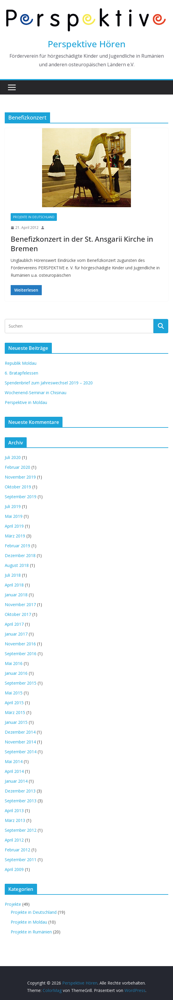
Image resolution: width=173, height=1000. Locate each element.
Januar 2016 (16, 673)
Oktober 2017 (18, 614)
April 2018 (14, 585)
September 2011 (20, 859)
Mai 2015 (14, 693)
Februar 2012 (17, 850)
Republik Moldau (20, 363)
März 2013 (15, 820)
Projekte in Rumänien (31, 932)
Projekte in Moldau (29, 922)
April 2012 (14, 840)
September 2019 (20, 496)
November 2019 (20, 477)
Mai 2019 (14, 516)
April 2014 (14, 771)
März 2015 (15, 712)
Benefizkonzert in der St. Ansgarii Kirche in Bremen (82, 243)
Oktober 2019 (18, 487)
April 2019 (14, 526)
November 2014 (20, 742)
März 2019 (15, 536)
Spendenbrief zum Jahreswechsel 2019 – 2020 (49, 383)
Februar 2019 (17, 545)
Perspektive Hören (87, 44)
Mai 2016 (14, 663)
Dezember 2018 (20, 555)
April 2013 (14, 810)
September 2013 (20, 801)
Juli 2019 (13, 506)
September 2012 (20, 830)
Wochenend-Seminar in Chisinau (35, 392)
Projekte (13, 904)
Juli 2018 (13, 575)
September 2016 (20, 653)
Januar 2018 (16, 595)
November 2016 (20, 644)
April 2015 (14, 702)
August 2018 (17, 565)
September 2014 (20, 751)
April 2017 (14, 624)
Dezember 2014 (20, 732)
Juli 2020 (13, 457)
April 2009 (14, 869)
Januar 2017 (16, 634)
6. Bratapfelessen (21, 373)
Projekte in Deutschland (34, 217)
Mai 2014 (14, 761)
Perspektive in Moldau (26, 402)
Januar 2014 (16, 781)
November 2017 (20, 604)
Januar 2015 (16, 722)
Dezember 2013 (20, 791)
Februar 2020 (17, 467)
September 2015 (20, 683)
